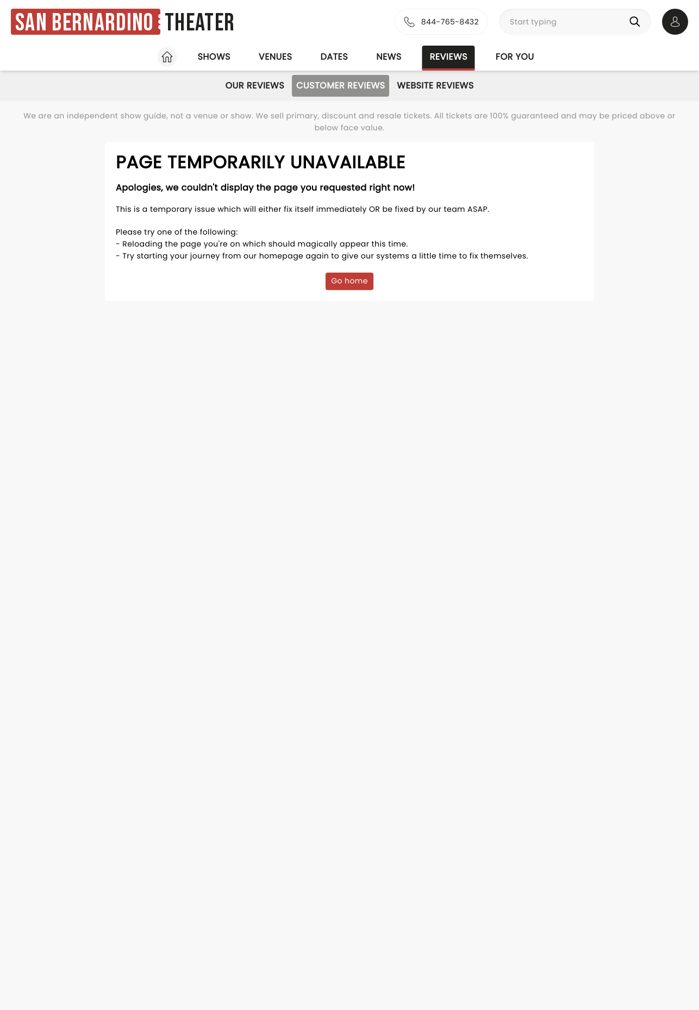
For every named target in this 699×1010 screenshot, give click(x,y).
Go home (349, 280)
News (388, 56)
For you (515, 56)
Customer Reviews (340, 85)
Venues (275, 56)
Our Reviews (254, 85)
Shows (213, 56)
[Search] (637, 22)
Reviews (448, 56)
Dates (334, 56)
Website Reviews (435, 85)
